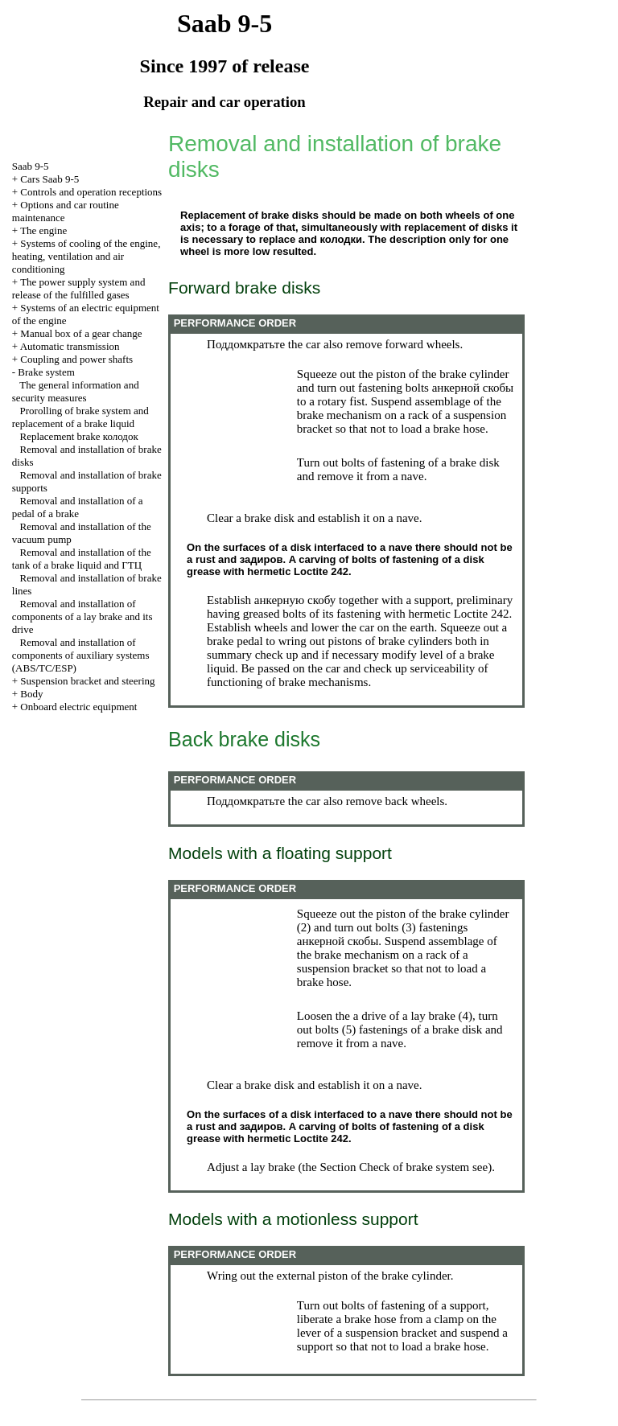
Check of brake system (414, 1167)
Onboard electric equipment (78, 707)
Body (31, 694)
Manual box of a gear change (81, 333)
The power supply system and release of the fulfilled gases (79, 288)
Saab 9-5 (30, 166)
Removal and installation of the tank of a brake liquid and (81, 558)
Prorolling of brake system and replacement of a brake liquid (80, 417)
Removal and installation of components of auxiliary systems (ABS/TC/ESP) (81, 655)
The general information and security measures (75, 391)
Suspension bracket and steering (87, 681)
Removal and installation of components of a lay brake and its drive (82, 616)
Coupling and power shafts (76, 359)
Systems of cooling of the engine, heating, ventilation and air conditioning (86, 256)
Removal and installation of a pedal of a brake (77, 507)
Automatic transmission (70, 346)
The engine (43, 230)
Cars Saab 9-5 (49, 179)
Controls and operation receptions (91, 192)
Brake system (46, 372)
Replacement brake (79, 436)
